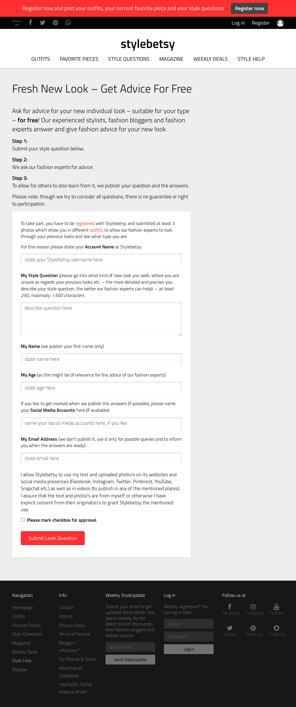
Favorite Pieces (79, 59)
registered (85, 223)
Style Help (251, 59)
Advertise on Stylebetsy (70, 671)
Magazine (171, 59)
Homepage (22, 607)
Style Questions (128, 59)
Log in (238, 23)
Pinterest (253, 631)
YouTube (276, 609)
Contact (66, 607)
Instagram (253, 609)
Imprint (65, 616)
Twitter (229, 631)
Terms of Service (74, 633)
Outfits (40, 59)
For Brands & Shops (78, 659)
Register (261, 23)
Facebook (229, 609)
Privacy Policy (72, 625)
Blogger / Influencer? (69, 646)
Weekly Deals (210, 59)
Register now (249, 8)
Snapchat (276, 631)
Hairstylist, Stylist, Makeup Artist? (75, 688)
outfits (96, 229)
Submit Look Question (52, 538)
